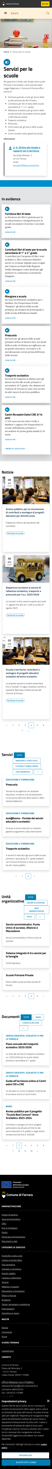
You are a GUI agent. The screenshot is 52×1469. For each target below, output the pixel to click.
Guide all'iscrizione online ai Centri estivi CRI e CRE (26, 1082)
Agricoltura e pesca (10, 1319)
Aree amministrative (11, 1225)
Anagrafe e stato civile (12, 1262)
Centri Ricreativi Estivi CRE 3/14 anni (23, 416)
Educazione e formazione (13, 1297)
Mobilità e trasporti (10, 1293)
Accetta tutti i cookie (26, 1462)
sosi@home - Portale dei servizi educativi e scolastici (24, 820)
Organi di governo (10, 1221)
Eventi (11, 1357)
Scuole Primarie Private (19, 975)
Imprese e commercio (11, 1275)
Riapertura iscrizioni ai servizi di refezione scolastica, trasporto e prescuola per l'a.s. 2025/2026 (23, 591)
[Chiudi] (48, 1400)
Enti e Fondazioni (9, 1234)
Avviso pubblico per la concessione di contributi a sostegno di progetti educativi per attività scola (25, 512)
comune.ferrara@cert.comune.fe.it (20, 1392)
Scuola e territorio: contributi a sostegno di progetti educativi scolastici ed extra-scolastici (23, 673)
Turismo (5, 1289)
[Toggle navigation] (5, 13)
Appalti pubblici (9, 1280)
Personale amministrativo (13, 1243)
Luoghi (5, 1357)
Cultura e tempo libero (12, 1266)
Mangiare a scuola (15, 296)
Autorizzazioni (8, 1315)
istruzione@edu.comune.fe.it (26, 165)
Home (6, 51)
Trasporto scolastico (17, 375)
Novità (5, 1325)
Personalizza (25, 1455)
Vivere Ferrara (10, 1349)
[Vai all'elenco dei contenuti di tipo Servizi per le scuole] (15, 533)
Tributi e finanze (9, 1302)
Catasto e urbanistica (11, 1284)
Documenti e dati (9, 1247)
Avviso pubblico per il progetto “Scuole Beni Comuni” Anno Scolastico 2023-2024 (24, 1114)
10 (31, 1150)
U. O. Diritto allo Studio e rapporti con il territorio (26, 149)
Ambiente (6, 1306)
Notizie (5, 1334)
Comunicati (7, 1338)
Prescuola (11, 335)
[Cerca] (48, 13)
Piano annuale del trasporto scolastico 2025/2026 (22, 1045)
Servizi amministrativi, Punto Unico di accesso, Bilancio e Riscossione (23, 927)
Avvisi (4, 1343)
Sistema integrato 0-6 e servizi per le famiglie (26, 954)
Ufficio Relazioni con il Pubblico (18, 1389)
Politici (5, 1239)
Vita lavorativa (8, 1271)
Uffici (4, 1230)
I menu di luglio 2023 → (16, 448)
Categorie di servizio (13, 1254)
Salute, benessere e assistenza (16, 1311)
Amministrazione (11, 1213)
